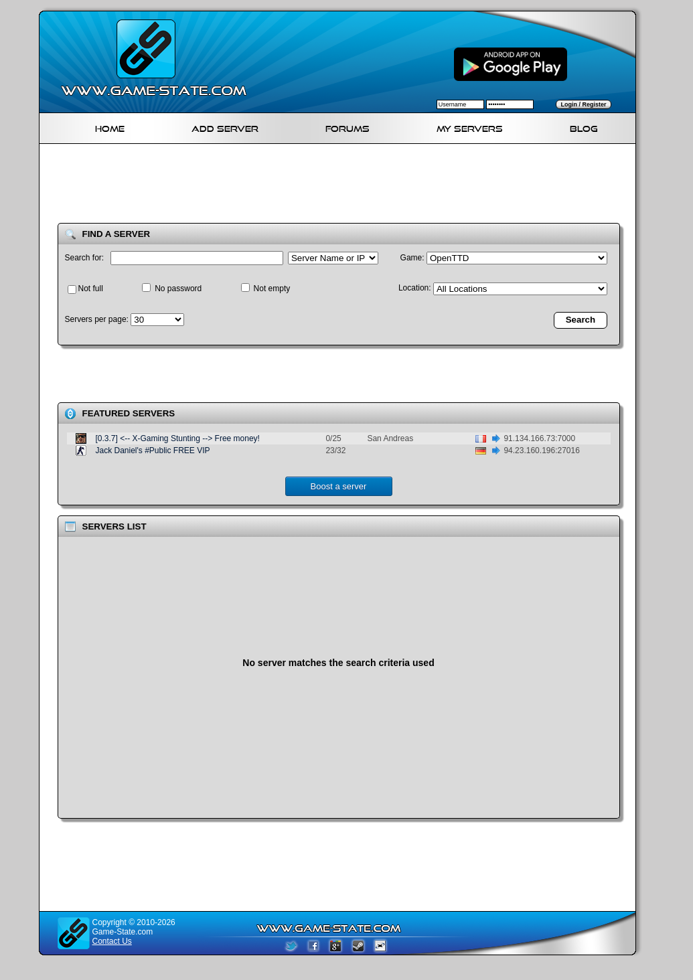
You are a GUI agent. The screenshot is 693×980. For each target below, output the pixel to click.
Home (110, 127)
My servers (470, 127)
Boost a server (339, 486)
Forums (347, 127)
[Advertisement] (343, 186)
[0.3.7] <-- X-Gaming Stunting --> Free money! (178, 438)
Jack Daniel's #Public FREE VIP (153, 450)
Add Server (224, 127)
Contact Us (112, 941)
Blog (584, 127)
